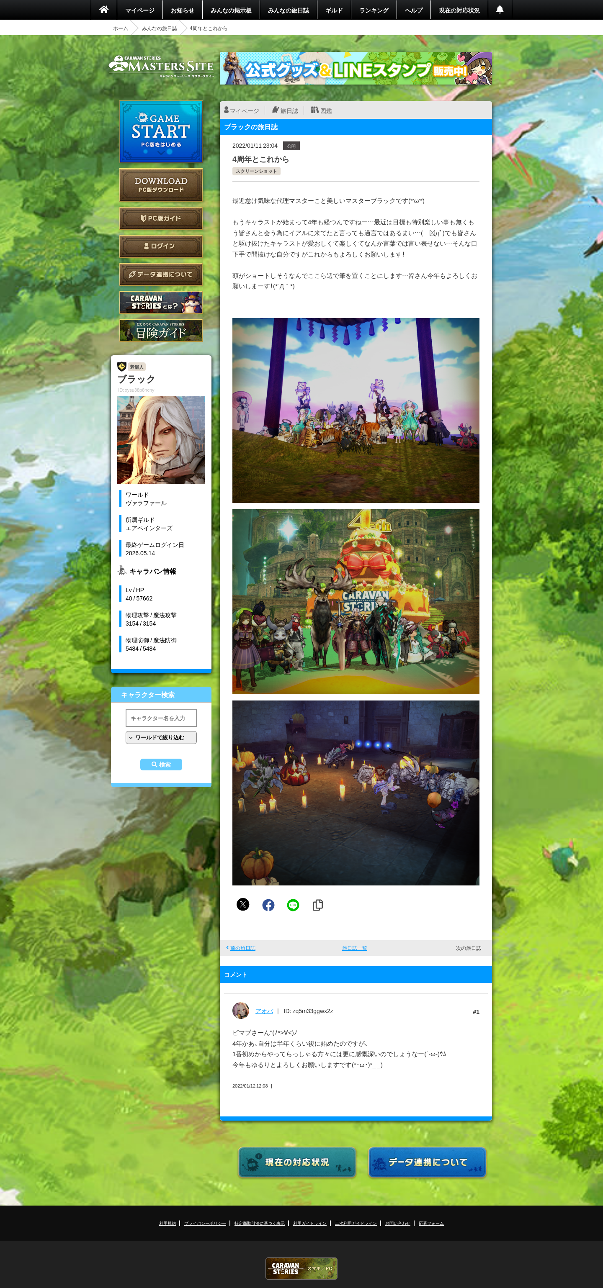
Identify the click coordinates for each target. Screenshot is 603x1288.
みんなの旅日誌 (288, 10)
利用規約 (167, 1223)
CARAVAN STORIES (301, 1268)
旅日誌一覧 (354, 948)
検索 (165, 764)
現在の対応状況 (459, 10)
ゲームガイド (161, 330)
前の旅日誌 (242, 948)
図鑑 (326, 110)
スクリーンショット (256, 170)
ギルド (334, 10)
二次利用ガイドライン (356, 1223)
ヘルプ (414, 10)
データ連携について (161, 274)
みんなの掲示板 (231, 10)
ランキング (374, 10)
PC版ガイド (161, 218)
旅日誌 (289, 110)
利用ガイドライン (310, 1223)
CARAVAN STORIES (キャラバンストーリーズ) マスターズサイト (161, 66)
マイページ (140, 10)
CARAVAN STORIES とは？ (161, 302)
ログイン (161, 246)
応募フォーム (431, 1223)
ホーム (120, 28)
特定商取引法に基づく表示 (259, 1223)
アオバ (264, 1010)
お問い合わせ (397, 1223)
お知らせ (182, 10)
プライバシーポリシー (205, 1223)
